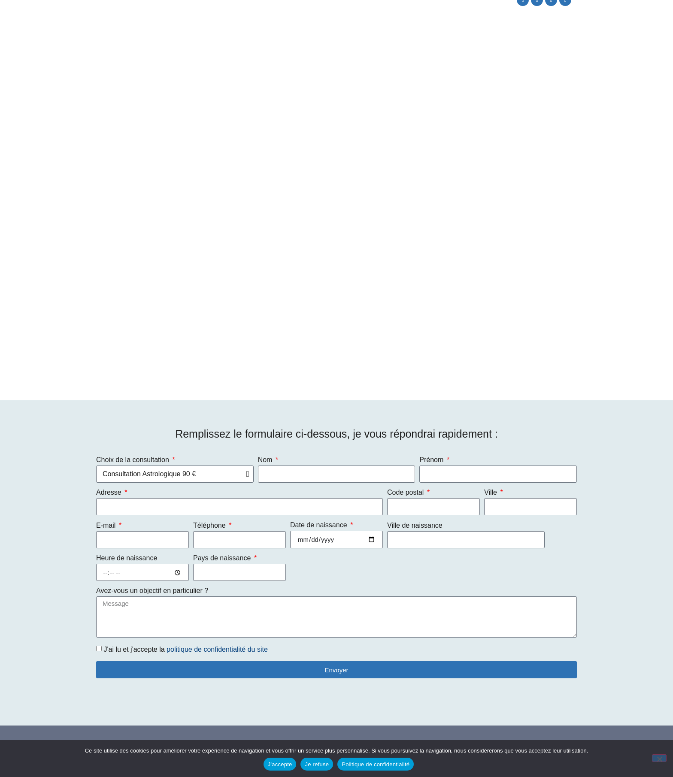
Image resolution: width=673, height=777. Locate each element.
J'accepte (280, 764)
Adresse (109, 492)
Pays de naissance (223, 558)
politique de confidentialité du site (217, 649)
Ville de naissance (415, 525)
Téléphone (210, 525)
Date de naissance (319, 525)
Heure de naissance (126, 558)
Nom (266, 460)
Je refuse (317, 764)
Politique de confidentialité (375, 764)
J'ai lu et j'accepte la (185, 649)
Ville (491, 492)
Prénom (432, 460)
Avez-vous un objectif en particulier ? (152, 590)
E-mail (107, 525)
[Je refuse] (659, 758)
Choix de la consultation (133, 460)
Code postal (406, 492)
